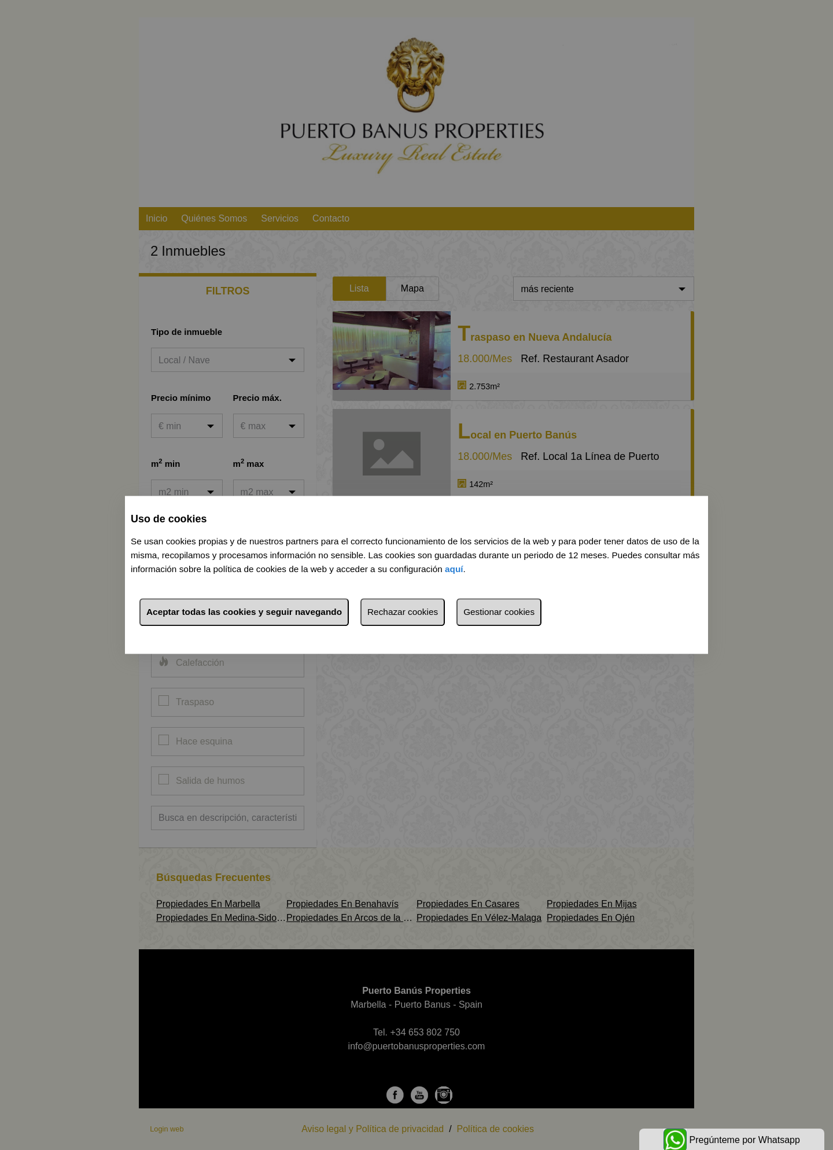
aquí (454, 569)
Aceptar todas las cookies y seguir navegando (244, 612)
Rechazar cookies (402, 612)
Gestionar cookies (499, 612)
